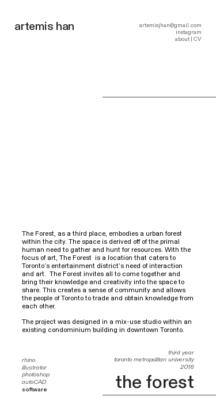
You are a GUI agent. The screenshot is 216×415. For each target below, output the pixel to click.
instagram (189, 32)
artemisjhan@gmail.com (170, 25)
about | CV (188, 39)
